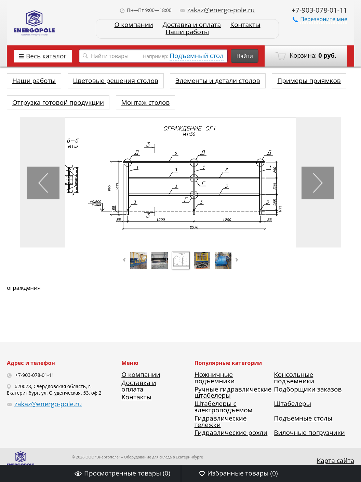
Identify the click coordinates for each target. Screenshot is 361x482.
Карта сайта (335, 460)
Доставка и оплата (192, 25)
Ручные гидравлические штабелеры (233, 392)
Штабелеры (292, 403)
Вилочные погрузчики (309, 432)
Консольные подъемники (294, 377)
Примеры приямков (308, 80)
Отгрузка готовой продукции (58, 102)
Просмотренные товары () (122, 473)
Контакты (245, 25)
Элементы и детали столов (217, 80)
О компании (133, 25)
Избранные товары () (238, 473)
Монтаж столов (145, 102)
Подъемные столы (303, 418)
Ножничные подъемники (215, 377)
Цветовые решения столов (115, 80)
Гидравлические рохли (231, 432)
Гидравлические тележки (221, 421)
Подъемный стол (197, 55)
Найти (244, 56)
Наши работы (187, 32)
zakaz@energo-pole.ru (217, 9)
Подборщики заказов (308, 389)
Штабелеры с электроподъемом (224, 406)
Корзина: (306, 55)
